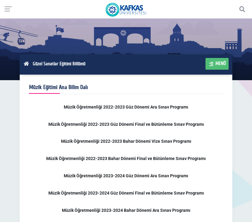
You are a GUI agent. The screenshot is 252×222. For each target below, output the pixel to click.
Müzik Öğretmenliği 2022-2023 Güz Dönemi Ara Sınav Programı (126, 107)
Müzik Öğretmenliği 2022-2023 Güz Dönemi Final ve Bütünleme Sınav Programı (126, 124)
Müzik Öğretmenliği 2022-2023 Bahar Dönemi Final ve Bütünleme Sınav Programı (126, 158)
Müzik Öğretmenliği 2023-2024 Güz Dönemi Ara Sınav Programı (126, 175)
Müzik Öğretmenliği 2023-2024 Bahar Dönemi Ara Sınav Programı (126, 210)
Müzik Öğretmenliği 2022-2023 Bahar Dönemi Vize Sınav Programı (126, 141)
